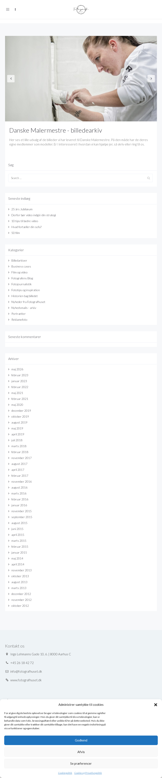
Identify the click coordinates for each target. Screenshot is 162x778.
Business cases (21, 266)
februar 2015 (19, 546)
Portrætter (18, 313)
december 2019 (21, 410)
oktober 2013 (20, 576)
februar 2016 (19, 499)
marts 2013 (18, 588)
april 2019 (17, 434)
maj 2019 (17, 428)
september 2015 (21, 517)
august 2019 (19, 422)
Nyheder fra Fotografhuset (28, 302)
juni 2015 (17, 529)
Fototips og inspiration (25, 290)
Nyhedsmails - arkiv (23, 308)
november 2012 (21, 599)
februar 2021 (19, 399)
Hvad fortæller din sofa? (26, 227)
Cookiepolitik (65, 772)
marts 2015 (18, 540)
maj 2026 (17, 369)
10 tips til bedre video (24, 221)
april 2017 (17, 469)
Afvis (81, 752)
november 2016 (21, 481)
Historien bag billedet (24, 296)
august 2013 (19, 582)
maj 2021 (17, 393)
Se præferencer (81, 763)
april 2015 (17, 534)
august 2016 (19, 487)
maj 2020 (17, 404)
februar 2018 (19, 452)
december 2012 (21, 594)
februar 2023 (19, 375)
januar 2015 (19, 552)
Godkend (81, 740)
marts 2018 (18, 446)
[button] (156, 705)
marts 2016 (18, 493)
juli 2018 (16, 440)
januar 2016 (19, 505)
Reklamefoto (19, 319)
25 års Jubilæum (21, 209)
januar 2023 (19, 381)
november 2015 (21, 511)
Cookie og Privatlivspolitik (88, 772)
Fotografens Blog (22, 278)
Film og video (19, 272)
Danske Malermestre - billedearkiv (55, 130)
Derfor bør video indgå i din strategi (33, 215)
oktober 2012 (20, 605)
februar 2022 (19, 387)
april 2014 (17, 564)
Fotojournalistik (21, 284)
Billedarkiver (19, 260)
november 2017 (21, 458)
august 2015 (19, 523)
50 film (15, 233)
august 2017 (19, 464)
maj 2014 (17, 558)
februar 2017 (19, 475)
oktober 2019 (20, 416)
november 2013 (21, 570)
